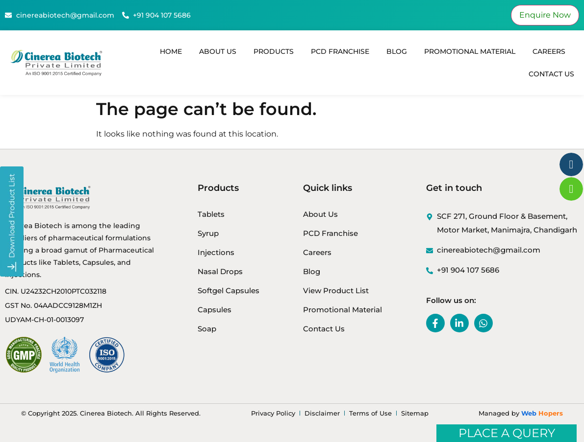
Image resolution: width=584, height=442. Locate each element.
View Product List (336, 290)
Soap (207, 328)
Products (274, 51)
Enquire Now (545, 15)
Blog (396, 51)
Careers (549, 51)
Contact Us (551, 74)
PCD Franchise (340, 51)
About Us (217, 51)
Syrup (208, 233)
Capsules (214, 309)
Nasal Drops (220, 271)
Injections (216, 252)
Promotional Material (469, 51)
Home (171, 51)
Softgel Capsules (228, 290)
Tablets (211, 214)
